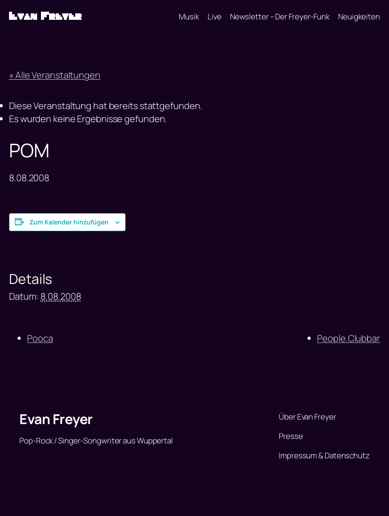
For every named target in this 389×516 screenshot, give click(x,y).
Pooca (40, 338)
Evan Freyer (45, 16)
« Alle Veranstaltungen (54, 75)
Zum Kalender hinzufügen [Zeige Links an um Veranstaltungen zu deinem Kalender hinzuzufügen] (69, 222)
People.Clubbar (348, 338)
